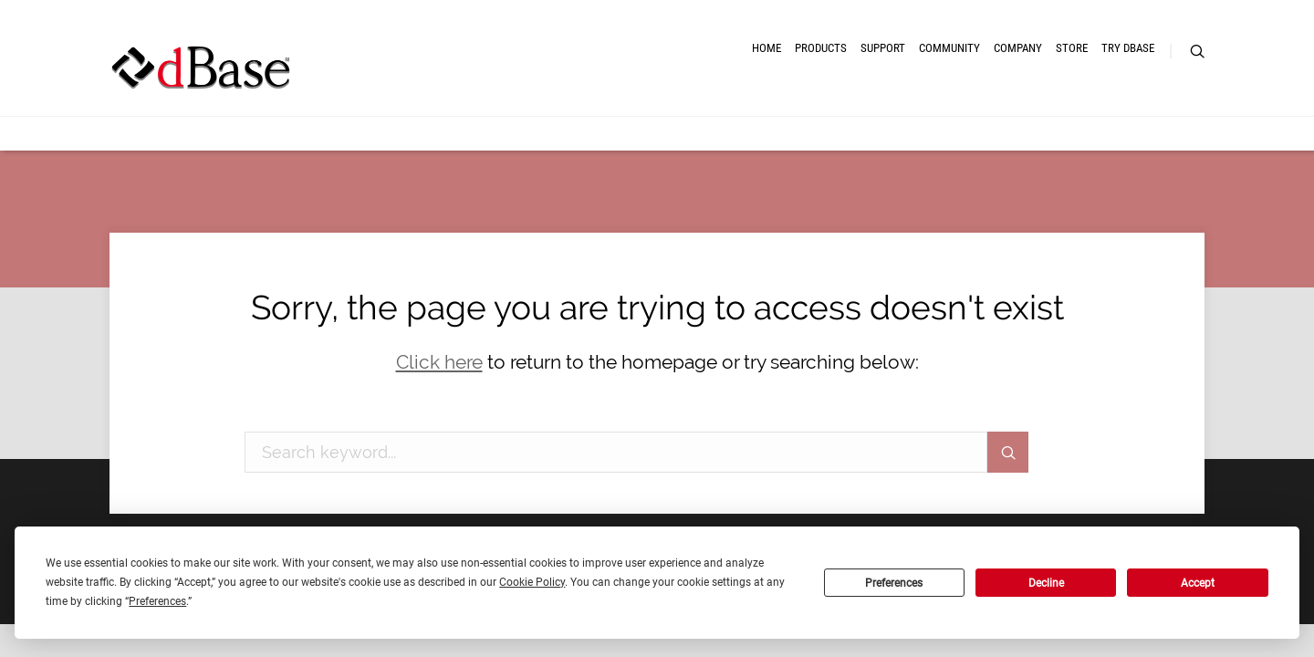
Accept (1198, 583)
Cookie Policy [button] (532, 582)
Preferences (894, 583)
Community (819, 80)
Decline (1046, 583)
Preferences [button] (157, 601)
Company (923, 80)
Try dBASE (1099, 80)
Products (621, 80)
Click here (439, 361)
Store (1009, 80)
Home (534, 80)
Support (718, 80)
